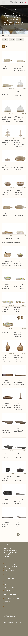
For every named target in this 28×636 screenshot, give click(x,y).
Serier (6, 35)
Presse (7, 575)
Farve (4, 39)
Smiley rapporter (9, 570)
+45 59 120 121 (9, 548)
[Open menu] (3, 2)
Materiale (19, 39)
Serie (11, 39)
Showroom (8, 568)
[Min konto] (23, 2)
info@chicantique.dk (11, 550)
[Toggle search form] (20, 2)
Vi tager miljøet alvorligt (11, 566)
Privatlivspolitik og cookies (12, 564)
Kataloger (8, 572)
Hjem (3, 35)
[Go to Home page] (14, 2)
